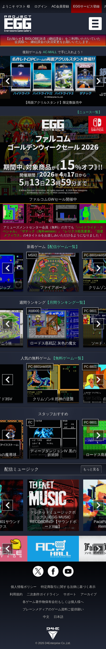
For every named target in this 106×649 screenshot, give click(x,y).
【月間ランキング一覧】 (66, 303)
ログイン (40, 6)
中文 (46, 616)
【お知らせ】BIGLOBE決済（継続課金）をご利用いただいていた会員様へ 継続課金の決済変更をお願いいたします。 (53, 41)
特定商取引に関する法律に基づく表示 (68, 586)
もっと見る (91, 470)
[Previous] (7, 82)
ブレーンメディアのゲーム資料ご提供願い (53, 609)
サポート (69, 594)
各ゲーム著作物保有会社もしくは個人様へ (53, 601)
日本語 (58, 616)
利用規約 (16, 594)
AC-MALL (50, 53)
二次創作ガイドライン (43, 594)
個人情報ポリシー (23, 586)
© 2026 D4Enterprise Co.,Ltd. (53, 643)
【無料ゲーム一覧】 (68, 359)
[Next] (98, 82)
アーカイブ (89, 594)
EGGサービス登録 (86, 6)
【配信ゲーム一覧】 (62, 247)
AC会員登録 (60, 6)
